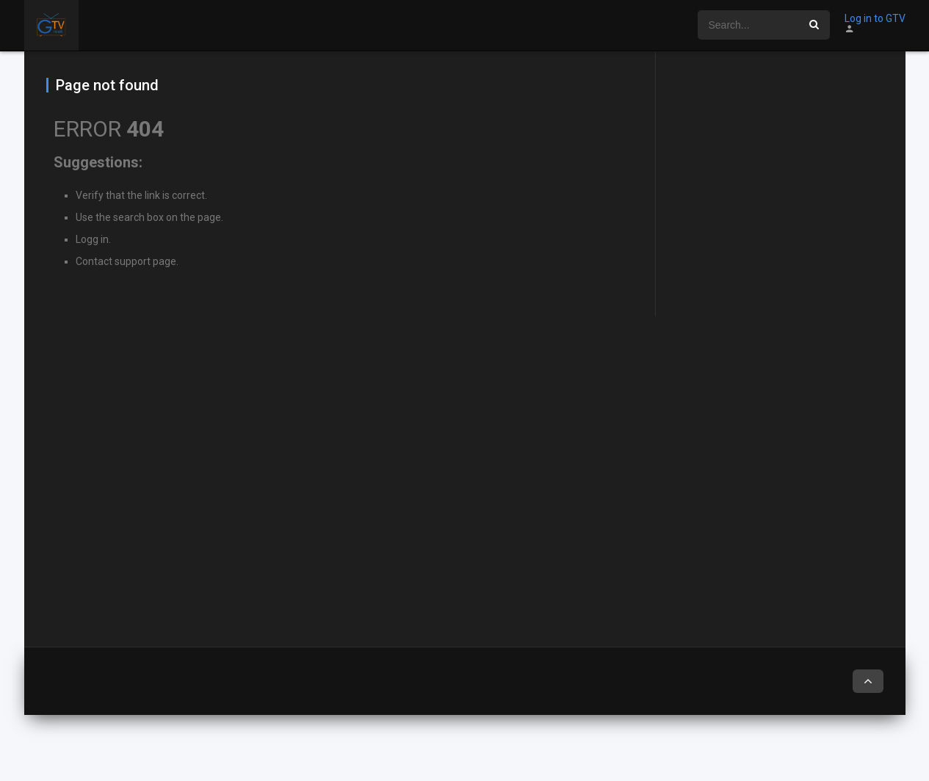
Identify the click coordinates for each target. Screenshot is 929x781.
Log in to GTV (875, 18)
